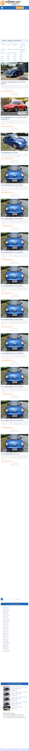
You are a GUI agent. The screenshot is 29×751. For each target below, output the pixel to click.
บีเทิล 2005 (5, 628)
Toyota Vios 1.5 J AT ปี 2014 (17, 706)
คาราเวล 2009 (6, 610)
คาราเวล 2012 (6, 622)
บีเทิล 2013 (5, 634)
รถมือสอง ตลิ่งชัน (15, 94)
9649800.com (3, 748)
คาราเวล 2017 (6, 607)
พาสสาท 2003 (6, 651)
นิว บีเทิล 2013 (6, 620)
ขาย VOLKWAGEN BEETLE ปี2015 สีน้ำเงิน (12, 184)
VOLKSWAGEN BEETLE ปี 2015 (9, 152)
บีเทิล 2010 (5, 631)
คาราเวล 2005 (6, 619)
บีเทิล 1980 (5, 616)
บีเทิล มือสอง (3, 43)
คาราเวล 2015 (6, 643)
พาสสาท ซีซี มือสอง (9, 53)
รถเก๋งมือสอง (15, 92)
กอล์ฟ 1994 (5, 623)
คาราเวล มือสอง (9, 44)
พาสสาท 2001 (6, 637)
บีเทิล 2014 (5, 617)
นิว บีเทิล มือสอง (3, 50)
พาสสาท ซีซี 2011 (6, 642)
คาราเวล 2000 (6, 649)
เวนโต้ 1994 (5, 648)
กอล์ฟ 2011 (5, 639)
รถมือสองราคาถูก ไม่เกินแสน (14, 748)
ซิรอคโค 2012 (6, 646)
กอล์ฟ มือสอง (22, 43)
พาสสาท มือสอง (22, 46)
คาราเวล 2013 (6, 608)
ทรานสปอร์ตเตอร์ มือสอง (22, 50)
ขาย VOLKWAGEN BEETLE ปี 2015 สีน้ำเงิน (12, 352)
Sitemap (27, 750)
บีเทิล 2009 (5, 611)
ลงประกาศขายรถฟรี (24, 748)
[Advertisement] (14, 24)
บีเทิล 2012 (5, 625)
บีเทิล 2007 (5, 613)
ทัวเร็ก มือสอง (16, 49)
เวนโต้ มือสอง (10, 49)
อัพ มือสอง (3, 52)
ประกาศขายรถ (20, 7)
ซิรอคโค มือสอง (15, 44)
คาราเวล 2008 (6, 614)
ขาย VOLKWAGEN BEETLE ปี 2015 (10, 453)
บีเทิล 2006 (5, 640)
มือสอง (14, 52)
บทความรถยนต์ (21, 750)
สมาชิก (26, 7)
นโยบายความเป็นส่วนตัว (12, 750)
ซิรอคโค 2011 (6, 645)
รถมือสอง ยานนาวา (14, 162)
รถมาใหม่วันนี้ (3, 750)
